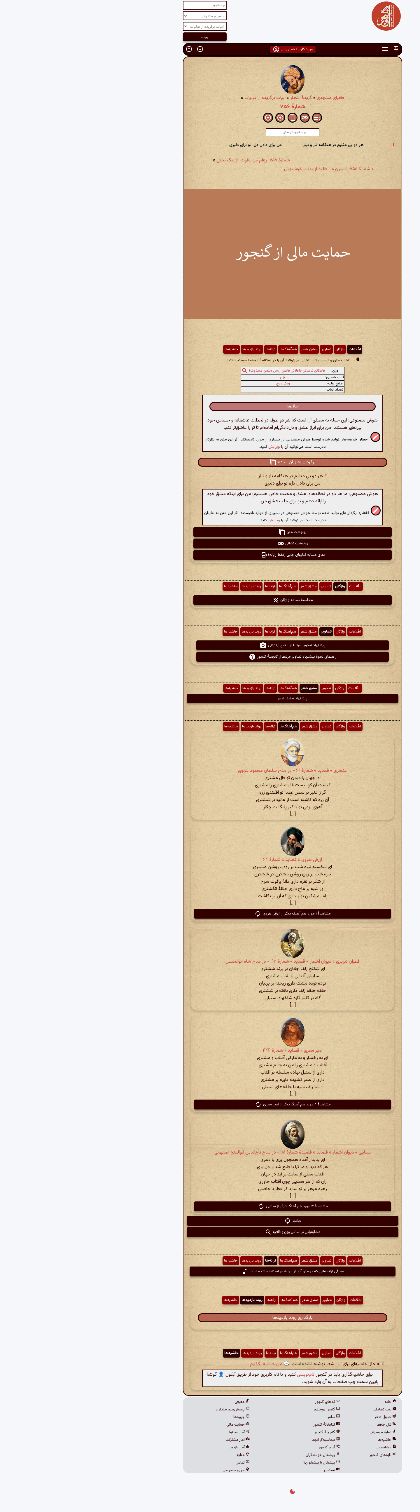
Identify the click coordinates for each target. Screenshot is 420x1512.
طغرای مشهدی (248, 98)
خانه (308, 1402)
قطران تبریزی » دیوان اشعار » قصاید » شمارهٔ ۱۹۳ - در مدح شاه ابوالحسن (210, 961)
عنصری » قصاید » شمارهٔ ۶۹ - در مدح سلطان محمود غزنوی (210, 770)
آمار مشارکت (155, 1440)
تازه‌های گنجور (300, 1455)
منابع (160, 1455)
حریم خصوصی (153, 1470)
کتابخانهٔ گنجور (244, 1425)
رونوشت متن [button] (210, 532)
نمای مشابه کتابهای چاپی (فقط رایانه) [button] (210, 554)
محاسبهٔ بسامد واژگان (210, 600)
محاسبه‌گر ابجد (244, 1440)
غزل (200, 377)
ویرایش (191, 447)
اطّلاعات (272, 349)
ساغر (251, 1417)
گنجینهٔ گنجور (245, 1432)
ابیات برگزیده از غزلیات (182, 98)
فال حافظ (304, 1425)
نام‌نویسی (223, 1374)
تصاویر (244, 349)
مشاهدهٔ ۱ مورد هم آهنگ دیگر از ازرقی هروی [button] (210, 913)
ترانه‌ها (188, 349)
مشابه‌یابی (303, 1447)
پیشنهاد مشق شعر (210, 698)
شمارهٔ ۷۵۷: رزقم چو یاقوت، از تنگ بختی (170, 160)
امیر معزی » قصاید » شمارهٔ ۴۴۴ (210, 1050)
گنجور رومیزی (244, 1409)
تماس (160, 1463)
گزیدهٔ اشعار (219, 98)
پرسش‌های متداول (150, 1409)
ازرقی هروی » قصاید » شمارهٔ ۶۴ (210, 859)
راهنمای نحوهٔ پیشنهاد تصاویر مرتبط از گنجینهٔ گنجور (210, 656)
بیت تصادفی (302, 1409)
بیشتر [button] (210, 1220)
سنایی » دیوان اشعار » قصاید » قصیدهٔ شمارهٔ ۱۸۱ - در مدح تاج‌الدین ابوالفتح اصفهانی (210, 1152)
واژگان (257, 349)
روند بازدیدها (169, 349)
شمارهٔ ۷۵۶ (210, 106)
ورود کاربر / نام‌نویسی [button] (210, 49)
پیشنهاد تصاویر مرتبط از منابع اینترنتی (210, 645)
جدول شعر (303, 1417)
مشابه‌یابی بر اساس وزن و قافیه (210, 1232)
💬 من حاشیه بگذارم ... (185, 1364)
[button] (313, 49)
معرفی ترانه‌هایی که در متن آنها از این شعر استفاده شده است (210, 1271)
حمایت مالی (155, 1425)
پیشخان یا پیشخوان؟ (239, 1463)
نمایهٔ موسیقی (300, 1432)
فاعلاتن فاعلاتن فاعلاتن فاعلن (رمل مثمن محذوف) (204, 371)
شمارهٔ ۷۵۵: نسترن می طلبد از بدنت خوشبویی (245, 169)
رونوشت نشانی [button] (210, 543)
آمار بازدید (157, 1447)
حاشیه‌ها (149, 349)
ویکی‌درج (200, 383)
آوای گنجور (247, 1447)
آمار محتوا (157, 1432)
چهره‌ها (159, 1417)
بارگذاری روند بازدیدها (210, 1317)
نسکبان (250, 1470)
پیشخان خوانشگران (240, 1455)
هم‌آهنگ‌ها (205, 349)
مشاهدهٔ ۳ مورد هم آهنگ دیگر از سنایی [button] (210, 1206)
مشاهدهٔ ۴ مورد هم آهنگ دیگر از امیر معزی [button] (210, 1104)
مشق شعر (226, 349)
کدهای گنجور (245, 1402)
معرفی (159, 1402)
